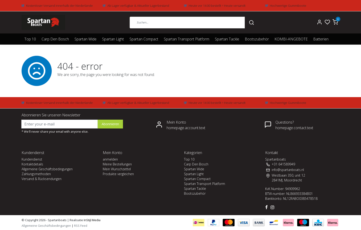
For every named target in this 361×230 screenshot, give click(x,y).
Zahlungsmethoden (36, 174)
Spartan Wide (85, 39)
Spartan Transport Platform (186, 39)
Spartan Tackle (227, 39)
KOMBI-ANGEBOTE (291, 39)
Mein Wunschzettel (117, 169)
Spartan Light (113, 39)
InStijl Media (91, 220)
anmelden (110, 159)
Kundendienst (32, 159)
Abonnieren (110, 124)
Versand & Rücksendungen (41, 179)
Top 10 (30, 39)
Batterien (321, 39)
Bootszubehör (257, 39)
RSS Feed (80, 225)
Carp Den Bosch (55, 39)
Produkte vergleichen (118, 174)
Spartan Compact (143, 39)
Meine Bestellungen (117, 164)
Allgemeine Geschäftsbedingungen (47, 169)
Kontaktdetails (32, 164)
